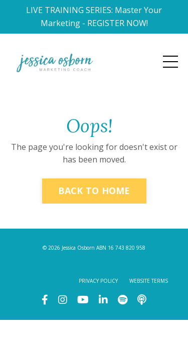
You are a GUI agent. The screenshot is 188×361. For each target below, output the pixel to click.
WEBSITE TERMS (148, 280)
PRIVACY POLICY (98, 280)
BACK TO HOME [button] (94, 191)
